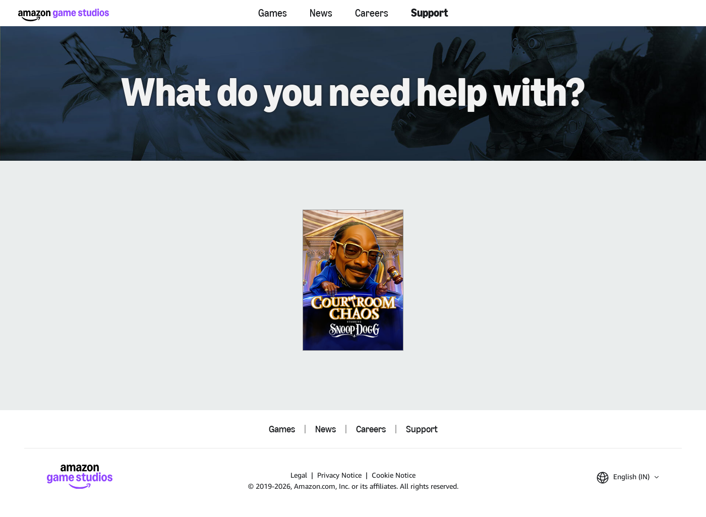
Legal (298, 475)
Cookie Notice (394, 475)
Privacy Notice (339, 475)
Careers (371, 13)
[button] (628, 478)
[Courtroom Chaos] (353, 280)
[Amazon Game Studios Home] (63, 15)
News (321, 13)
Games (272, 13)
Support (429, 13)
